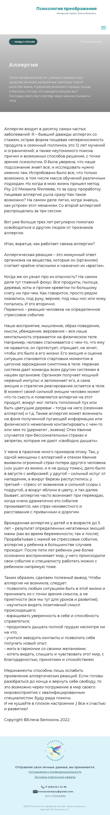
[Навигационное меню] (103, 27)
